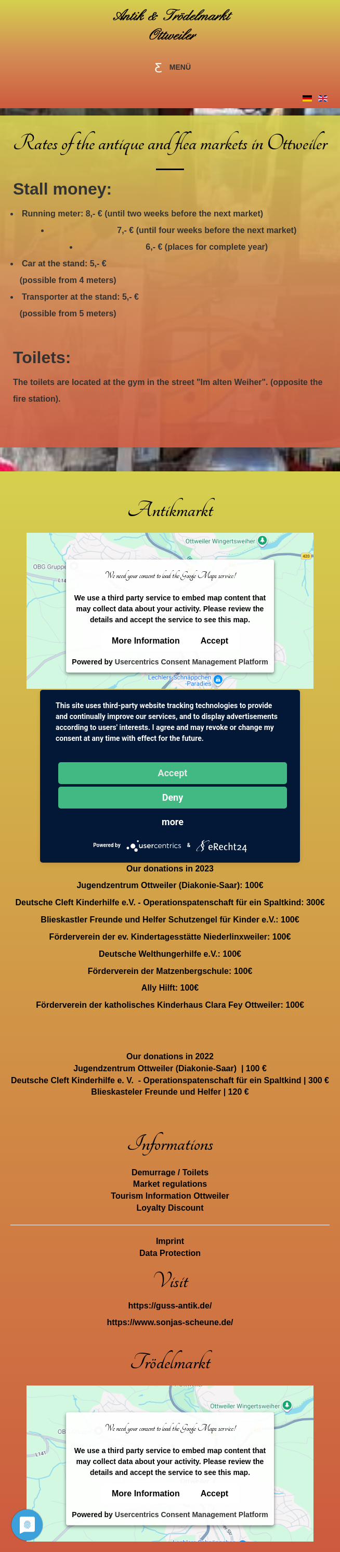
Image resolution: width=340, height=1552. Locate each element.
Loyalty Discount (170, 1207)
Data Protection (170, 1253)
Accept (214, 640)
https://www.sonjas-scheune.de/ (170, 1322)
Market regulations (170, 1183)
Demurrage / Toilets (170, 1172)
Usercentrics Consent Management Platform (191, 662)
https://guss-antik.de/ (170, 1305)
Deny (173, 797)
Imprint (170, 1241)
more (173, 821)
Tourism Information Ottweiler (170, 1195)
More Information (146, 640)
